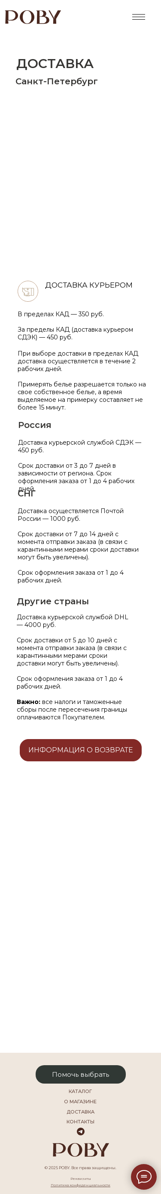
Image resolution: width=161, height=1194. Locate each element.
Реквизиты (80, 1178)
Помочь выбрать (80, 1074)
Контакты (80, 1122)
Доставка (80, 1112)
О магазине (80, 1102)
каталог (80, 1091)
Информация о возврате (80, 750)
